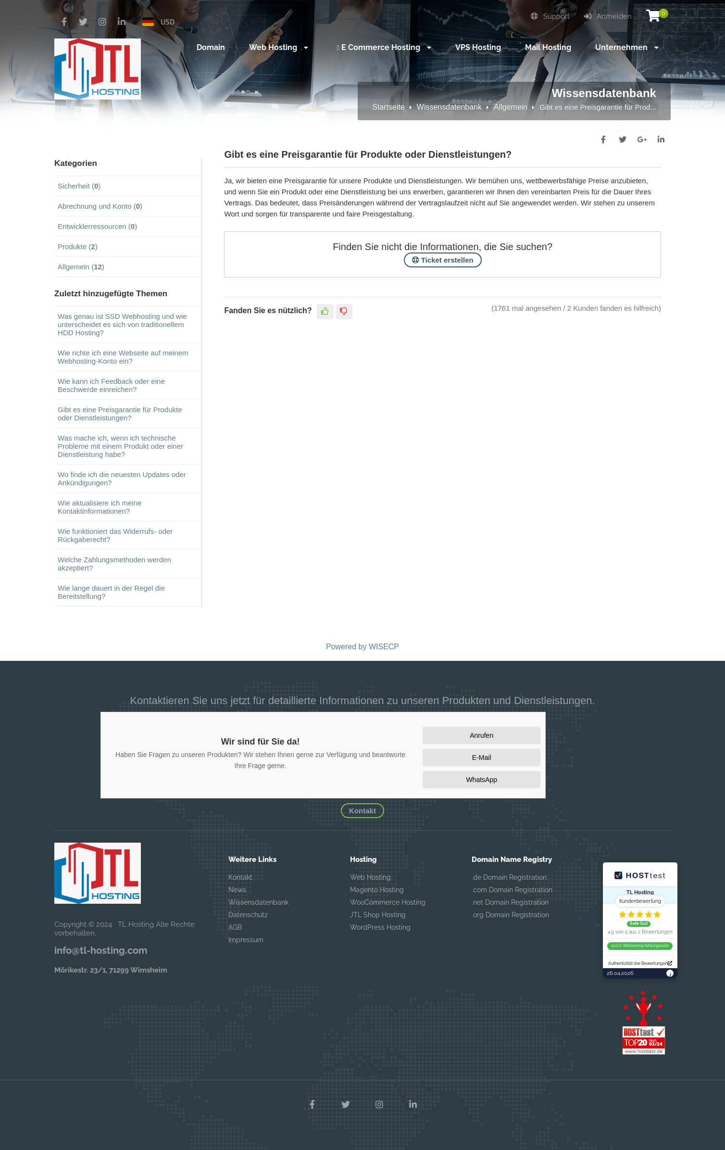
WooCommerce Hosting (387, 902)
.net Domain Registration (510, 902)
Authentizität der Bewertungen (640, 963)
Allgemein (510, 107)
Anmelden (608, 16)
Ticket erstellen (443, 260)
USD (168, 21)
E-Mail (481, 757)
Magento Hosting (377, 890)
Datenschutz (248, 915)
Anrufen (481, 735)
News (237, 890)
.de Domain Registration (509, 877)
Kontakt (362, 811)
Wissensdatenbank (449, 107)
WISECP (384, 647)
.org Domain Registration (510, 915)
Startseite (388, 107)
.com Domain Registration (512, 890)
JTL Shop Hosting (378, 915)
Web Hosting (370, 877)
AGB (235, 927)
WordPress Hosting (380, 927)
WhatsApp (481, 780)
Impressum (245, 940)
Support (550, 16)
